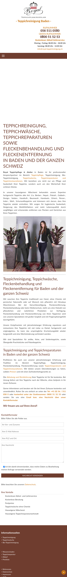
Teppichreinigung (9, 537)
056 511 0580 (50, 30)
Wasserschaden (9, 552)
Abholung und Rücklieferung (19, 377)
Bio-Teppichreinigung (11, 542)
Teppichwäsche (29, 178)
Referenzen (7, 569)
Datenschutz (30, 484)
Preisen (13, 371)
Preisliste (6, 559)
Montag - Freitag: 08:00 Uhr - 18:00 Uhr (50, 43)
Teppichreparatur (9, 554)
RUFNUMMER (50, 27)
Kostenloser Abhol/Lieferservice (50, 40)
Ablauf (5, 557)
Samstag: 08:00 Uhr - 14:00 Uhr (49, 46)
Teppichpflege (37, 175)
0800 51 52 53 (50, 37)
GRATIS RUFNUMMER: (50, 33)
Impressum (7, 574)
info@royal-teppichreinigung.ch (50, 49)
